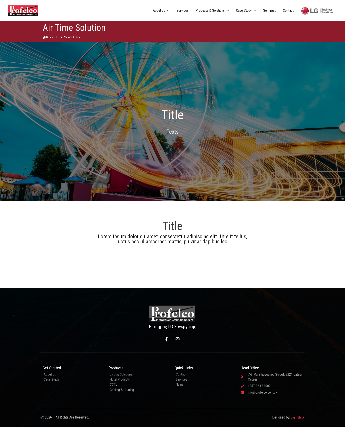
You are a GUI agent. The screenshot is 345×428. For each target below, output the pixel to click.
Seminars (269, 11)
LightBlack (297, 419)
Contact (288, 11)
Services (182, 11)
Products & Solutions (210, 11)
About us (159, 11)
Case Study (244, 11)
